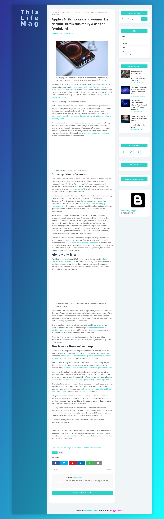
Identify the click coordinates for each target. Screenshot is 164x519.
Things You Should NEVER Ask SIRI (95, 133)
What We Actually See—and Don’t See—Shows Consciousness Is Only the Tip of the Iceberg (139, 121)
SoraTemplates (91, 511)
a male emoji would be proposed (84, 242)
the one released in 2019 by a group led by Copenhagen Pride (85, 379)
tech (58, 12)
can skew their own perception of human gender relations (87, 367)
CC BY (103, 80)
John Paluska (58, 34)
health (124, 47)
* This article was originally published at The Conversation (76, 448)
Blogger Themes (116, 511)
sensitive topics (76, 189)
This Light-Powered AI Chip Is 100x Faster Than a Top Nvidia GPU (139, 90)
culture (124, 44)
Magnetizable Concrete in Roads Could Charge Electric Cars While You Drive (138, 75)
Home (54, 12)
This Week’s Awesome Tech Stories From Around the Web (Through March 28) (139, 105)
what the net (126, 55)
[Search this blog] (131, 19)
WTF (123, 40)
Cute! (123, 36)
